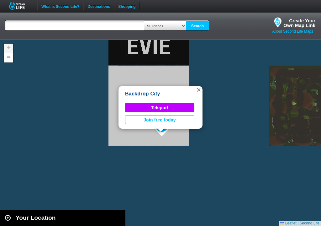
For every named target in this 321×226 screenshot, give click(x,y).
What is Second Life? (60, 6)
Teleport (160, 107)
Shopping (126, 6)
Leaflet (288, 223)
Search (197, 26)
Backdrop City (142, 93)
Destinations (98, 6)
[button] (199, 90)
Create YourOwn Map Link (299, 23)
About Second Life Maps (292, 31)
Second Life (20, 6)
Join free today (160, 119)
